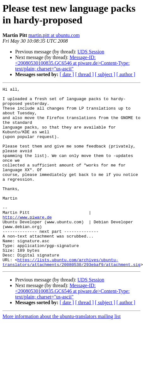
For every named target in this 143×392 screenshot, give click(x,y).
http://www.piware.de (27, 243)
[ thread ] (84, 74)
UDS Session (90, 51)
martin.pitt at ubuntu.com (54, 35)
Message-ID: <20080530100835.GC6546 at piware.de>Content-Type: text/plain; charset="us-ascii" (72, 63)
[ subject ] (105, 74)
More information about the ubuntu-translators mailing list (62, 352)
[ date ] (67, 74)
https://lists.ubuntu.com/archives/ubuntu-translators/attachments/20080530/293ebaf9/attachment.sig (71, 297)
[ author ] (125, 74)
